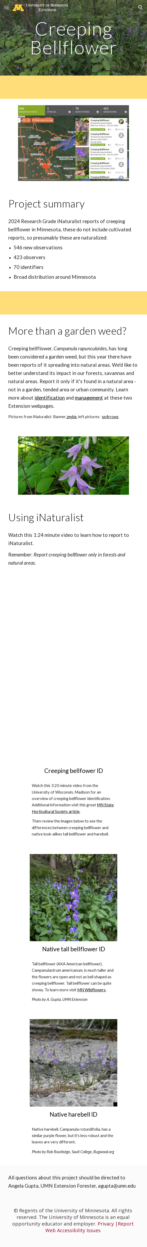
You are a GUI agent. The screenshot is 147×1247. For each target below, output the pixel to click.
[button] (6, 7)
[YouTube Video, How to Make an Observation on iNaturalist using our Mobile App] (73, 614)
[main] (73, 38)
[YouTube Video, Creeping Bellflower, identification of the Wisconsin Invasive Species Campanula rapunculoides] (73, 719)
